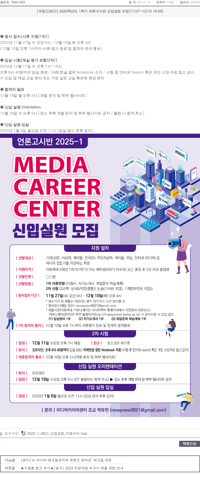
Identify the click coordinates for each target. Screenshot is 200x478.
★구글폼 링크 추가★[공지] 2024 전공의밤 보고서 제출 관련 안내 (72, 467)
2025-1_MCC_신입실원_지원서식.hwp (54, 433)
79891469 (18, 2)
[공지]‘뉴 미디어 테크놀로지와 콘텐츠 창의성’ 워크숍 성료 (66, 459)
